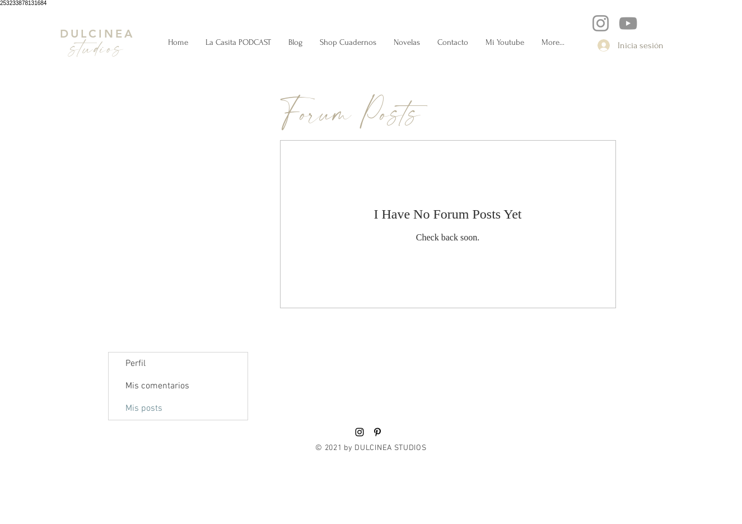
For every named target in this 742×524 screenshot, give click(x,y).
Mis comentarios (157, 386)
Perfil (135, 363)
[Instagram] (601, 23)
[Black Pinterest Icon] (377, 432)
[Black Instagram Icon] (359, 432)
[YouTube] (628, 23)
